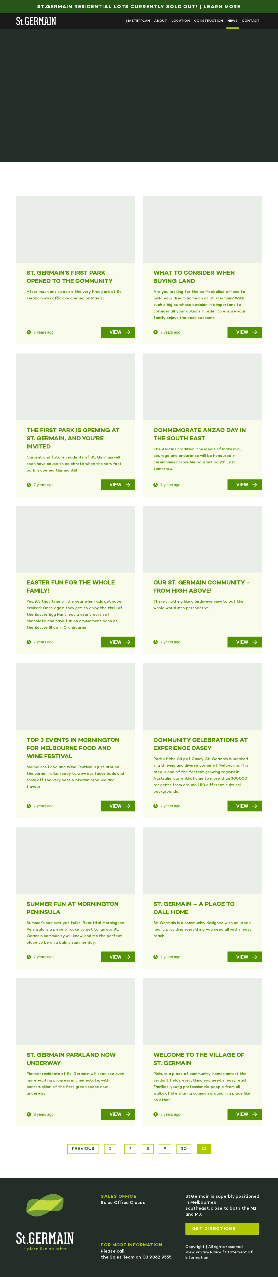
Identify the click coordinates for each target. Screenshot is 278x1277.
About (160, 21)
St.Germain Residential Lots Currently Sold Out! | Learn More (139, 7)
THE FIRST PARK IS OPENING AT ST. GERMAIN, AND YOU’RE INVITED (73, 439)
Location (181, 21)
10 (184, 1149)
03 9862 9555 (157, 1257)
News (233, 21)
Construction (208, 21)
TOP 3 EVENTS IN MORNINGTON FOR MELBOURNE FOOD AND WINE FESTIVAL (73, 748)
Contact (251, 21)
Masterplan (138, 21)
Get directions (214, 1229)
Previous (83, 1149)
